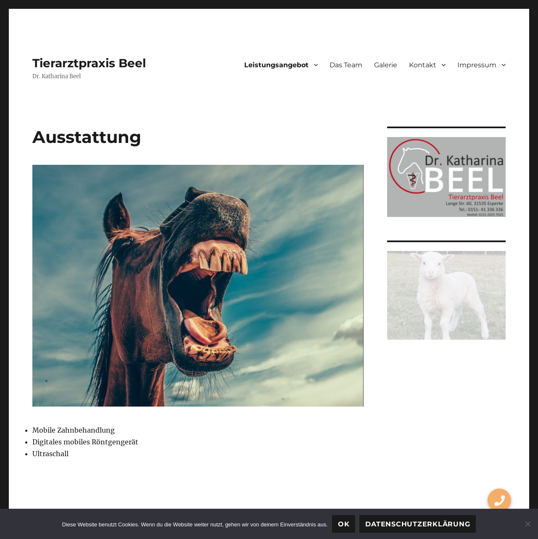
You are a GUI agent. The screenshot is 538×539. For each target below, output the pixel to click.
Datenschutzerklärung (417, 524)
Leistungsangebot (276, 65)
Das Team (346, 65)
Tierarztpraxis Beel (89, 63)
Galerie (385, 65)
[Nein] (527, 524)
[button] (499, 500)
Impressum (476, 65)
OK (344, 524)
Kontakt (422, 65)
